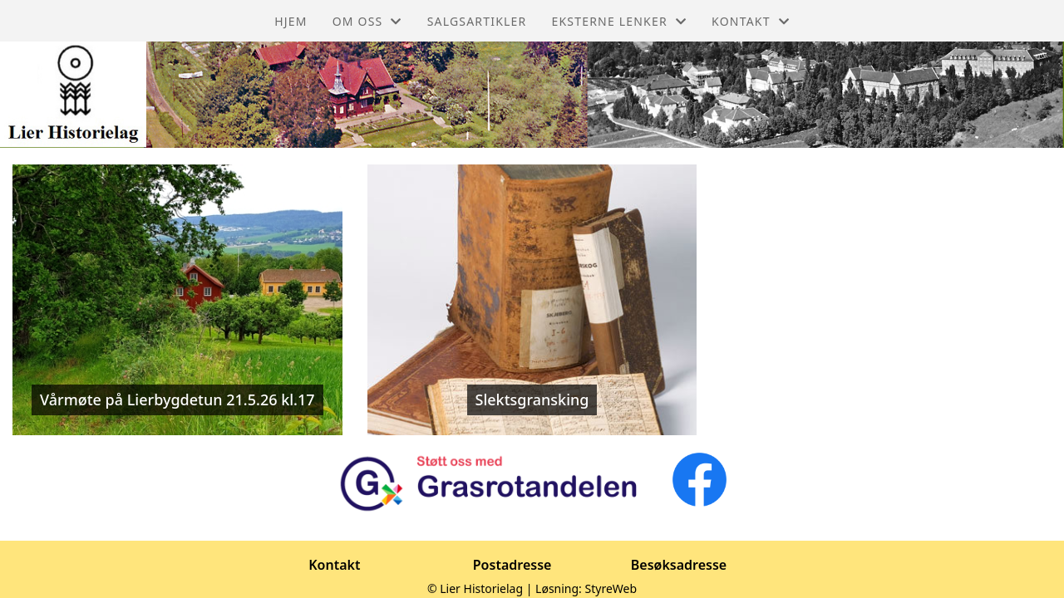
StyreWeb (611, 588)
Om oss (367, 21)
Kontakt (751, 21)
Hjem (290, 21)
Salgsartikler (477, 21)
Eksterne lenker (619, 21)
